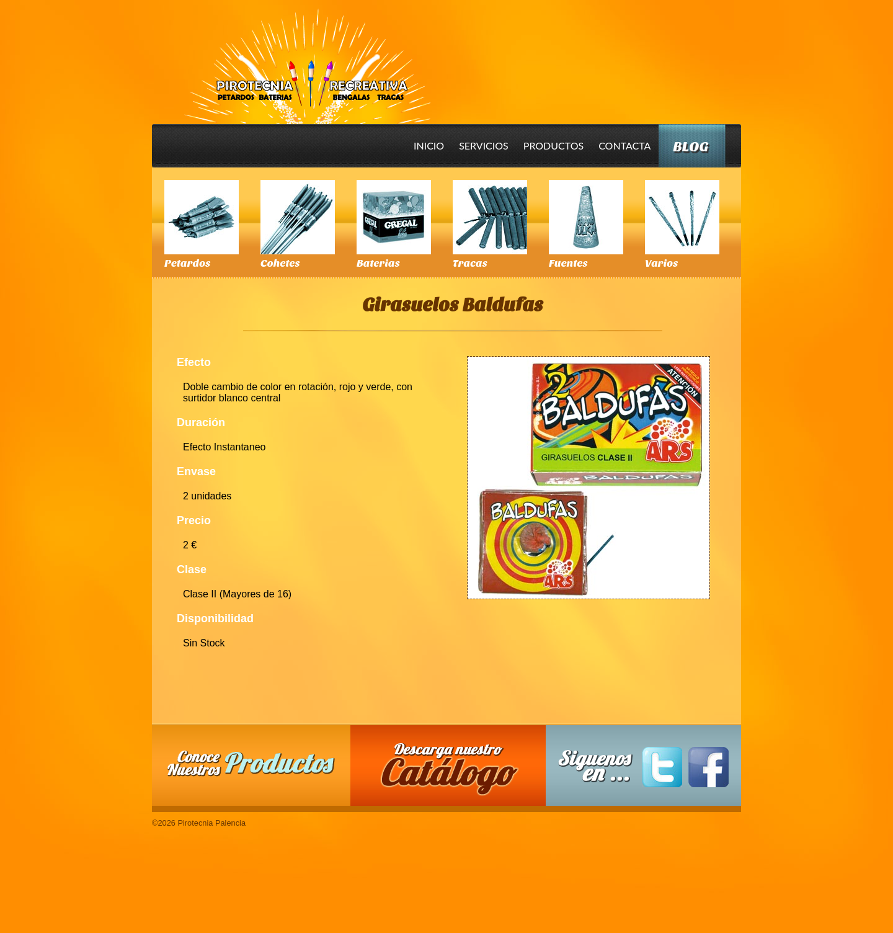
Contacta (624, 145)
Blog (690, 146)
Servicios (484, 145)
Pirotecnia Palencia (306, 57)
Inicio (429, 145)
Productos (553, 145)
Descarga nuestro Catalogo (454, 772)
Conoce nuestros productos (251, 763)
